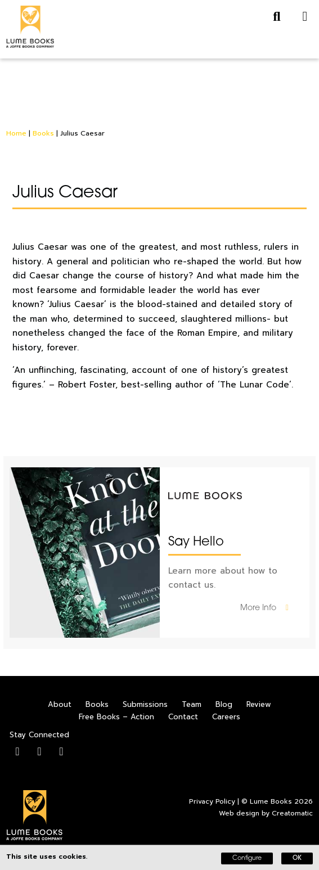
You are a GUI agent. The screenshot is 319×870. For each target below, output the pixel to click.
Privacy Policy (212, 801)
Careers (226, 716)
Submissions (145, 704)
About (59, 704)
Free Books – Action (116, 716)
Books (43, 133)
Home (16, 133)
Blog (223, 704)
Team (191, 704)
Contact (183, 716)
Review (258, 704)
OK (297, 858)
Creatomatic (292, 813)
